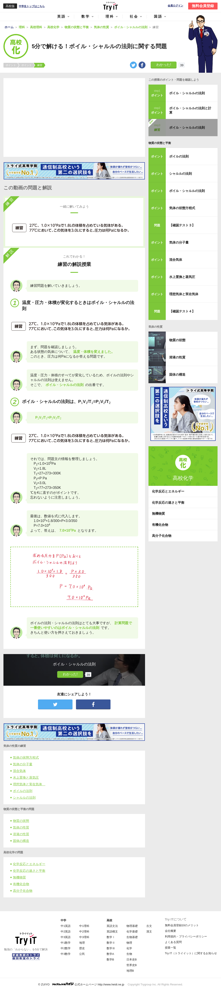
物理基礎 (132, 926)
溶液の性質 (21, 834)
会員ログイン (175, 5)
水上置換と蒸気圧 (26, 777)
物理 (129, 942)
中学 (63, 920)
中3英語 (66, 937)
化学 (129, 948)
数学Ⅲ (111, 948)
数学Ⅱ (111, 942)
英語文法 (112, 926)
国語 (158, 16)
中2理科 (84, 931)
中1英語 (66, 926)
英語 (61, 16)
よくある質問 (173, 942)
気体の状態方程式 (26, 757)
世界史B (131, 965)
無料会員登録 (203, 6)
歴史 (82, 948)
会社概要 (170, 930)
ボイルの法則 (22, 791)
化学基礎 (132, 931)
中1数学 (66, 942)
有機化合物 (21, 884)
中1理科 (84, 926)
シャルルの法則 (24, 797)
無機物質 (19, 877)
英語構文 (112, 931)
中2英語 (66, 931)
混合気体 (19, 771)
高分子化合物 (22, 890)
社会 (134, 16)
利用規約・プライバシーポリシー (186, 936)
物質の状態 (21, 821)
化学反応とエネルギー (29, 864)
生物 (129, 953)
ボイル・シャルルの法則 (187, 93)
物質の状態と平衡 (159, 143)
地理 (82, 942)
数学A (110, 953)
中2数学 (66, 948)
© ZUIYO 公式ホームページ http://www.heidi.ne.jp (81, 984)
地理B (130, 970)
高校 (109, 920)
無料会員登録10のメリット (182, 925)
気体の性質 (21, 827)
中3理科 (84, 937)
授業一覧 (170, 947)
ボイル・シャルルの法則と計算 (190, 110)
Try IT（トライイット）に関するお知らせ (191, 953)
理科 (110, 16)
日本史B (131, 959)
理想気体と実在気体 (29, 784)
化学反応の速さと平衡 (29, 870)
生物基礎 (132, 937)
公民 (82, 953)
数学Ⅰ (111, 937)
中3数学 (66, 953)
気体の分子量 (22, 764)
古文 (149, 926)
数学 (85, 16)
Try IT (110, 6)
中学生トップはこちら (32, 6)
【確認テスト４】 (182, 311)
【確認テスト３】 (182, 225)
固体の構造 (21, 841)
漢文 (149, 931)
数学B (110, 959)
